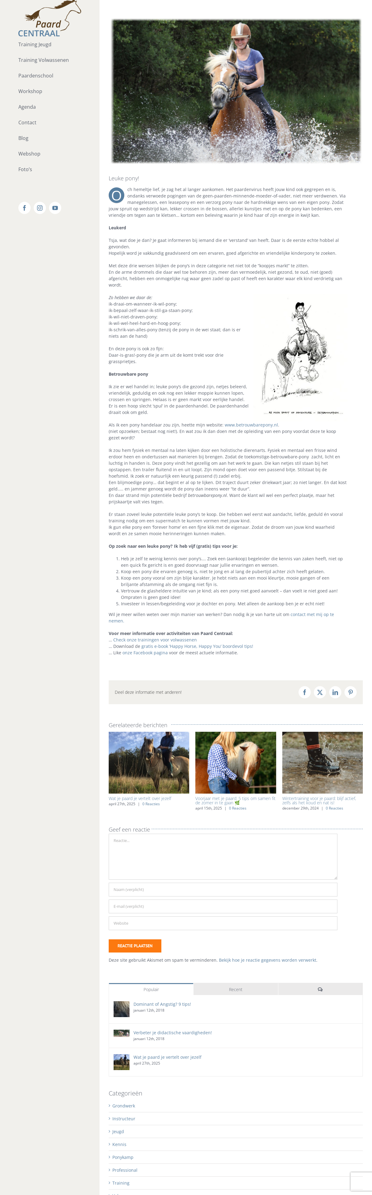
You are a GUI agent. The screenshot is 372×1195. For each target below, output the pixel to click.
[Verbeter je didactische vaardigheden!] (122, 1033)
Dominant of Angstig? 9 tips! (162, 1004)
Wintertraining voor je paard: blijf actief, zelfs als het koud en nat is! (319, 800)
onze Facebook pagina (145, 653)
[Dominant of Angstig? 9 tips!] (122, 1004)
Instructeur (123, 1119)
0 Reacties (151, 803)
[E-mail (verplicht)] (223, 906)
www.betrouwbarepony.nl (251, 425)
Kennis (119, 1144)
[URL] (223, 923)
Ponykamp (122, 1157)
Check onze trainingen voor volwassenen (155, 640)
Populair (151, 989)
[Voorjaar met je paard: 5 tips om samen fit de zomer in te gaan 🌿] (235, 735)
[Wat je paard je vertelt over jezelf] (149, 735)
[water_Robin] (236, 91)
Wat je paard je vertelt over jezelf (140, 798)
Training (121, 1183)
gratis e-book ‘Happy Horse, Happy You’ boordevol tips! (197, 646)
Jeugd (118, 1131)
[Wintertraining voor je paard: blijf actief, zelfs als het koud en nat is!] (322, 735)
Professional (124, 1170)
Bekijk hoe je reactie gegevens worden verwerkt (267, 960)
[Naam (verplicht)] (223, 889)
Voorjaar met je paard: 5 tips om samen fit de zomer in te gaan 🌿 (235, 800)
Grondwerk (123, 1106)
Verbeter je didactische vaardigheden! (172, 1032)
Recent (235, 989)
